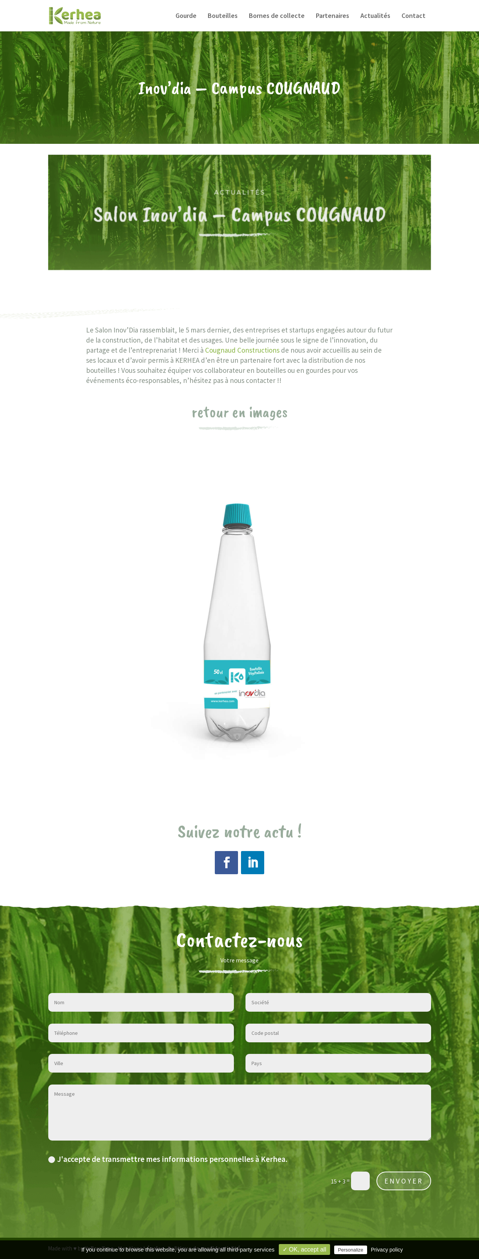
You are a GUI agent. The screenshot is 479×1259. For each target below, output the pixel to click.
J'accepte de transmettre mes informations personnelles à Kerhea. (167, 1159)
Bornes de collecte (277, 16)
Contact (413, 16)
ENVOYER (403, 1180)
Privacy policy (387, 1250)
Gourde (186, 16)
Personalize (350, 1250)
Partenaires (332, 16)
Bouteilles (223, 16)
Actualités (375, 16)
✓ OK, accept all (304, 1249)
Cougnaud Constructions (242, 350)
